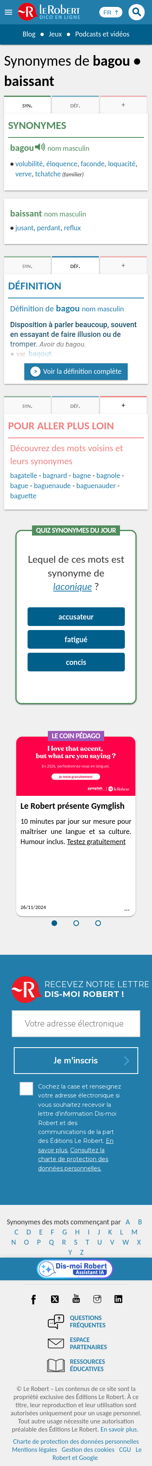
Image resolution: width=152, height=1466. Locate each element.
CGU (125, 1449)
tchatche (48, 173)
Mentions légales (34, 1449)
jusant (24, 227)
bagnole (108, 475)
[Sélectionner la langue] (110, 12)
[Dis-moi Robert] (76, 1269)
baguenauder (96, 485)
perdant (48, 227)
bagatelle (23, 475)
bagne (82, 475)
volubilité (29, 163)
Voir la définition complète (82, 371)
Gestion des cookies (88, 1449)
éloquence (61, 163)
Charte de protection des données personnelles (76, 1441)
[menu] (9, 12)
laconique (72, 586)
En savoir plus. (120, 1429)
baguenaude (52, 485)
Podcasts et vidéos (102, 34)
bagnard (55, 475)
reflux (72, 227)
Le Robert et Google (96, 1454)
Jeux (55, 34)
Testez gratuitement (96, 841)
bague (19, 485)
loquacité (121, 163)
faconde (93, 163)
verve (23, 173)
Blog (28, 34)
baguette (23, 495)
